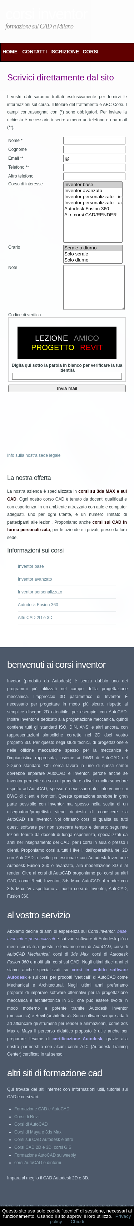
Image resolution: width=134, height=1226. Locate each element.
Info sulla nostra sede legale (33, 463)
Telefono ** (18, 167)
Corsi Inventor (46, 13)
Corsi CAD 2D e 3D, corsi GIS (42, 1155)
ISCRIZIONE (64, 51)
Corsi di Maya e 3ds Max (37, 1140)
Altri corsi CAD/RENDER (93, 215)
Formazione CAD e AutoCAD (42, 1117)
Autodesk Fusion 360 (93, 209)
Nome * (15, 140)
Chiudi (77, 1221)
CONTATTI (34, 51)
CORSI (90, 51)
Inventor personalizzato (40, 600)
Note (12, 267)
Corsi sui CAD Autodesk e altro (43, 1148)
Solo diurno (93, 260)
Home (10, 51)
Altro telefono (21, 176)
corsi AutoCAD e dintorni (37, 1171)
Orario (14, 247)
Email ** (16, 158)
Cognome (17, 149)
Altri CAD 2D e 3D (35, 626)
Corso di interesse (25, 183)
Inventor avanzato (93, 191)
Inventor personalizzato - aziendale (93, 203)
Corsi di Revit (27, 1125)
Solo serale (93, 254)
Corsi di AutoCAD (31, 1132)
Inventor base (93, 185)
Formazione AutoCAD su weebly (45, 1163)
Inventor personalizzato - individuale (93, 197)
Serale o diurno (93, 248)
